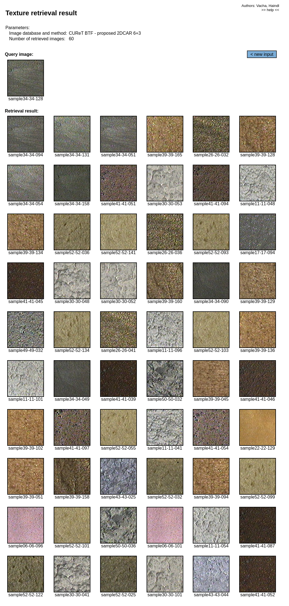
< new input (261, 54)
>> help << (270, 10)
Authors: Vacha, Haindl (260, 6)
